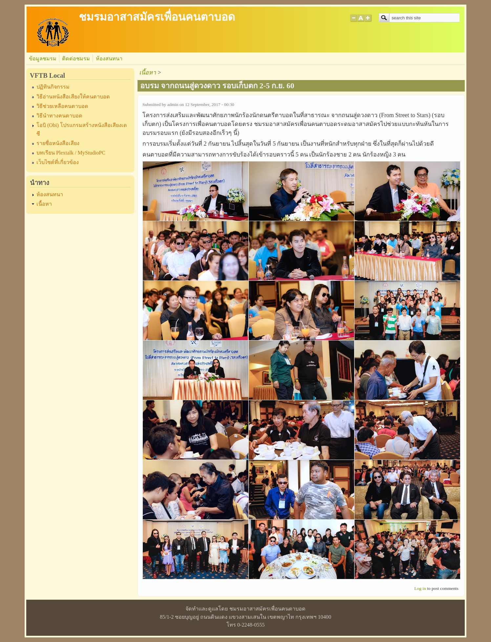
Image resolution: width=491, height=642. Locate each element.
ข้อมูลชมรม (42, 59)
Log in (420, 588)
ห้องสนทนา (109, 59)
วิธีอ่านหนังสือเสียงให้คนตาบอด (73, 97)
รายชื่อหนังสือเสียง (57, 143)
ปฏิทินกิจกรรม (53, 87)
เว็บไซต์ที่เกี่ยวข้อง (57, 162)
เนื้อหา (44, 204)
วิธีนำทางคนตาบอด (59, 116)
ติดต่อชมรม (76, 59)
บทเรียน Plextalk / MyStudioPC (70, 153)
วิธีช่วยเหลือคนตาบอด (62, 106)
